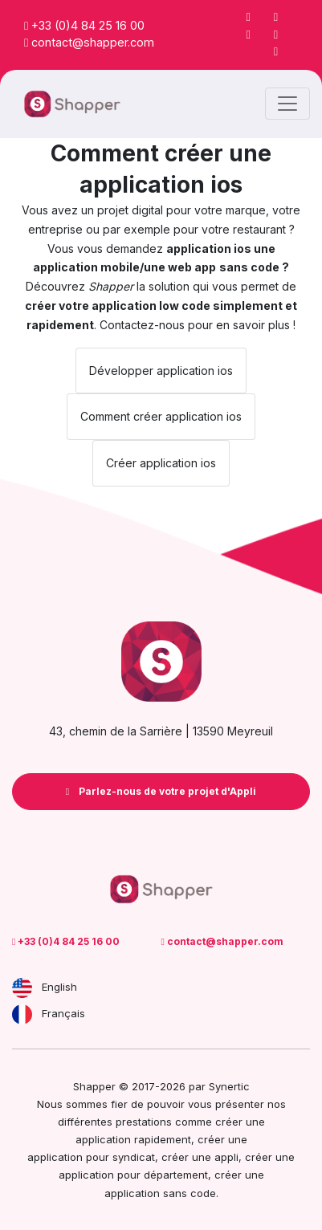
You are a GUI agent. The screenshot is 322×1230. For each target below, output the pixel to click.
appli (226, 1157)
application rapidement (133, 1139)
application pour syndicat (91, 1157)
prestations (144, 1121)
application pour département (133, 1174)
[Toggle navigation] (287, 104)
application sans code (160, 1193)
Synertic (229, 1086)
